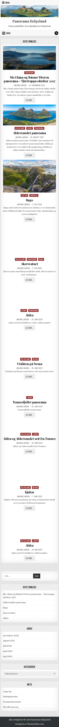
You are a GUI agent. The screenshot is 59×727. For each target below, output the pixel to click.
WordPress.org (10, 707)
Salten (24, 195)
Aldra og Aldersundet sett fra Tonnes (29, 439)
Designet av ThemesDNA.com (29, 724)
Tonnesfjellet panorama (29, 402)
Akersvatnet (29, 264)
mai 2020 (7, 656)
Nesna (35, 359)
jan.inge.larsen (20, 85)
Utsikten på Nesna (29, 364)
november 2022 (11, 635)
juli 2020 (7, 646)
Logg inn (7, 691)
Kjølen (29, 492)
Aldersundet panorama (29, 133)
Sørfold (34, 195)
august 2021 (9, 641)
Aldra (29, 315)
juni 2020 (7, 651)
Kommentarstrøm (12, 702)
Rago (29, 200)
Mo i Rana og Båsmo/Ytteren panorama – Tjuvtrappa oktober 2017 (29, 79)
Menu (7, 2)
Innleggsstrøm (10, 696)
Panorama (29, 72)
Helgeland (19, 128)
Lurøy (29, 128)
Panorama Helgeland (29, 21)
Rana (41, 259)
